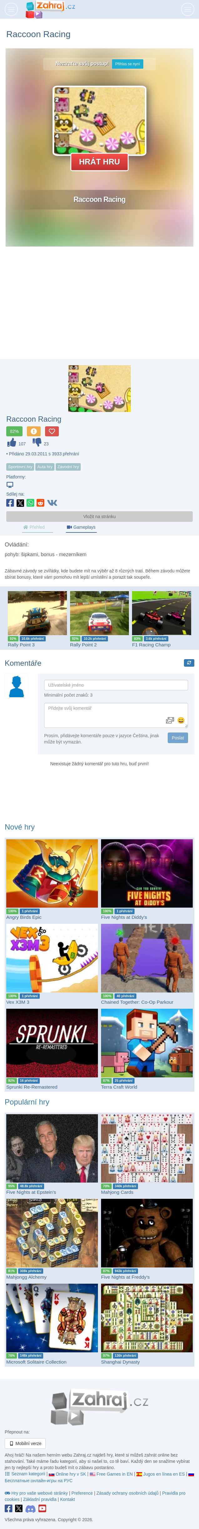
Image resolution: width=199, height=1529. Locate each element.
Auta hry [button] (44, 466)
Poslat (178, 737)
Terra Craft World (119, 1087)
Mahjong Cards (117, 1192)
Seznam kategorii (25, 1473)
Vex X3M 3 (17, 1002)
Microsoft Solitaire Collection (36, 1362)
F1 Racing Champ (151, 644)
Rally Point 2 (83, 644)
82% (14, 431)
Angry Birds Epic (24, 917)
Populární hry (27, 1102)
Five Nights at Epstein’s (31, 1192)
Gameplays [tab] (81, 527)
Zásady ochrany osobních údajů (127, 1493)
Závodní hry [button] (68, 466)
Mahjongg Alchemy (26, 1277)
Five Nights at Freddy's (125, 1277)
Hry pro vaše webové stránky (37, 1493)
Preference (82, 1493)
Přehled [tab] (34, 527)
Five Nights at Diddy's (124, 917)
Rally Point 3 (21, 644)
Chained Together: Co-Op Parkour (137, 1002)
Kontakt (67, 1499)
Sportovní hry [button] (20, 466)
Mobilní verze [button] (25, 1443)
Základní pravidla (40, 1499)
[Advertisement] (99, 309)
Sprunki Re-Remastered (32, 1087)
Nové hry (20, 827)
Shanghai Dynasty (120, 1362)
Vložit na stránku (99, 516)
